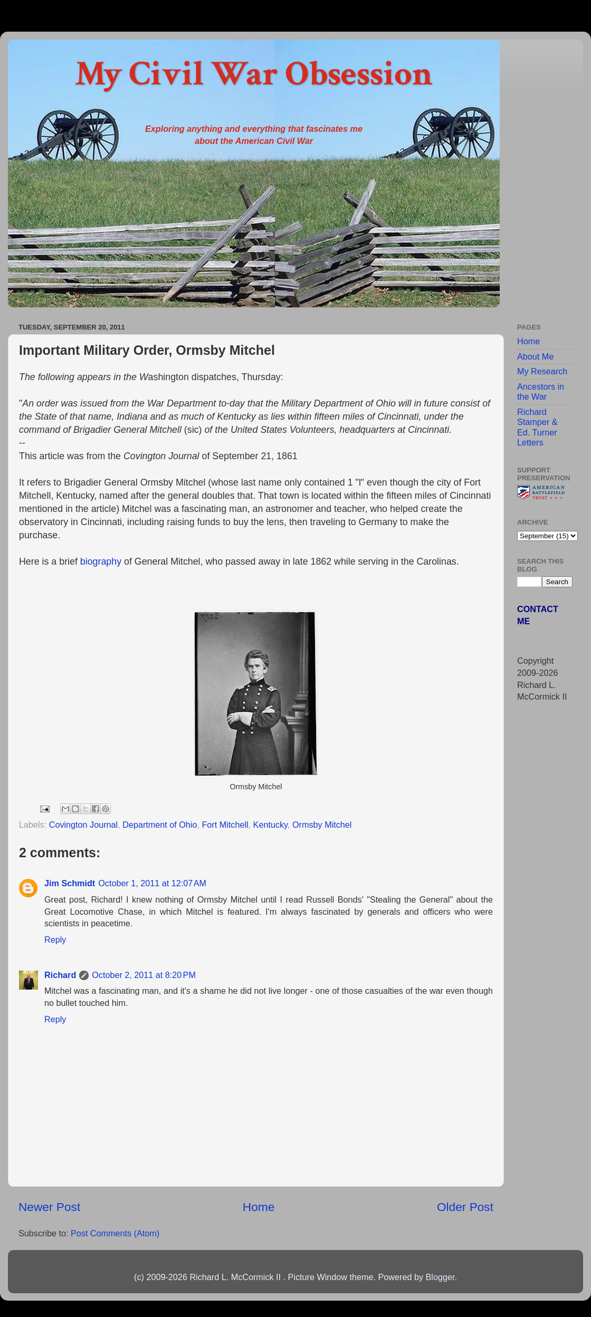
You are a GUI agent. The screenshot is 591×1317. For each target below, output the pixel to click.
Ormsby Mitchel (321, 824)
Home (258, 1207)
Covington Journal (83, 824)
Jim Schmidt (69, 883)
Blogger (439, 1277)
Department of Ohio (159, 824)
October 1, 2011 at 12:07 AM (152, 883)
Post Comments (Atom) (115, 1233)
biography (102, 561)
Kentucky (270, 824)
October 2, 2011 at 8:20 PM (144, 975)
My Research (542, 371)
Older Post (465, 1207)
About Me (535, 356)
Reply (55, 939)
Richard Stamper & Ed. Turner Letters (537, 427)
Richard (60, 975)
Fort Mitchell (225, 824)
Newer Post (49, 1207)
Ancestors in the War (540, 391)
